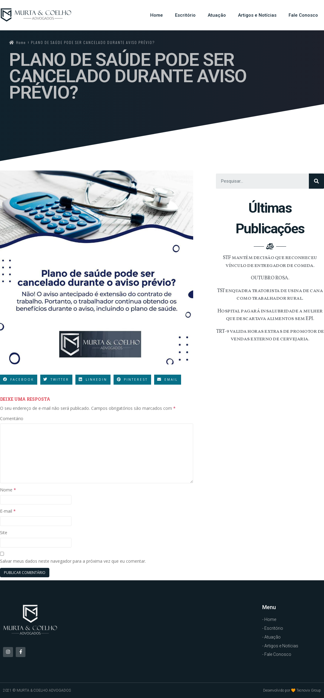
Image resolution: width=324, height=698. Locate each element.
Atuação (217, 15)
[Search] (316, 181)
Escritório (185, 15)
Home (156, 15)
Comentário (11, 418)
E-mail (8, 511)
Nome (8, 490)
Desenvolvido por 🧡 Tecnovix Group (292, 690)
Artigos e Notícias (257, 15)
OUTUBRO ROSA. (270, 278)
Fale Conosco (303, 15)
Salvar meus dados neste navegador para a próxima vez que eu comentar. (73, 561)
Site (3, 532)
